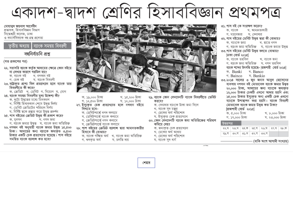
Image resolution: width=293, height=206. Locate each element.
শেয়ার (146, 163)
